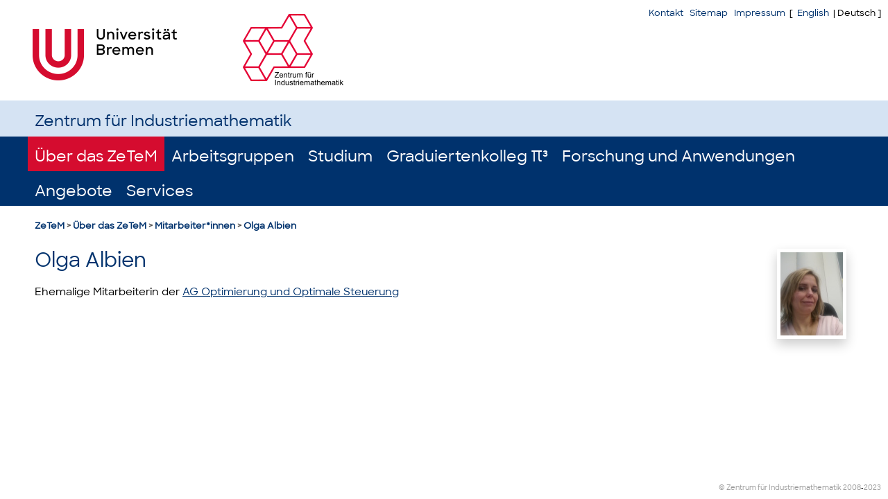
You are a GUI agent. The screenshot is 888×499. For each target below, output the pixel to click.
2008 (852, 487)
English (813, 13)
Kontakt (666, 13)
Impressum (759, 13)
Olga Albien (270, 225)
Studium (340, 156)
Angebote (73, 191)
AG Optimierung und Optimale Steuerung (290, 292)
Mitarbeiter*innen (195, 225)
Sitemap (709, 13)
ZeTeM (50, 225)
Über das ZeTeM (96, 156)
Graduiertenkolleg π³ (467, 156)
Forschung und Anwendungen (678, 156)
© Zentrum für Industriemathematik (780, 487)
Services (159, 191)
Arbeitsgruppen (232, 156)
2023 (872, 487)
